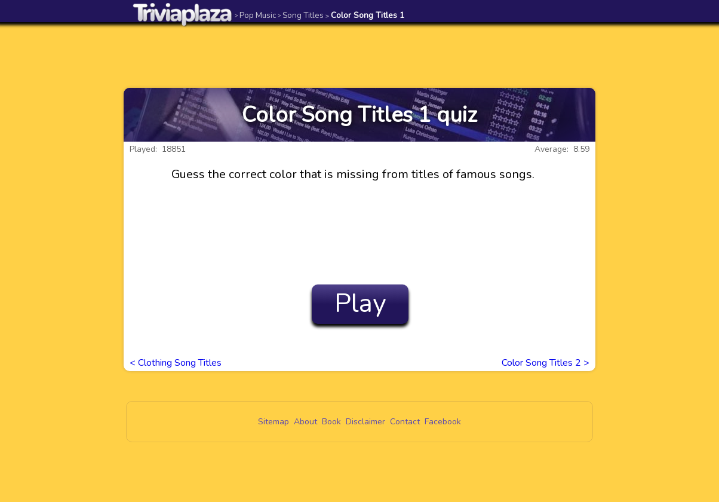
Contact (405, 421)
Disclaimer (365, 421)
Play (360, 304)
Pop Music (255, 15)
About (305, 421)
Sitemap (273, 421)
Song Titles (301, 15)
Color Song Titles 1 (364, 15)
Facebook (443, 421)
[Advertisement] (359, 55)
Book (331, 421)
